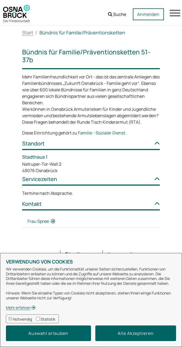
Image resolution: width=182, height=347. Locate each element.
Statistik (48, 319)
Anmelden (148, 14)
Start (27, 32)
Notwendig (22, 319)
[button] (117, 12)
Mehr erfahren (18, 307)
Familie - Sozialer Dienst (102, 133)
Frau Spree (39, 221)
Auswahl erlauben (48, 333)
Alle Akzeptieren (136, 333)
